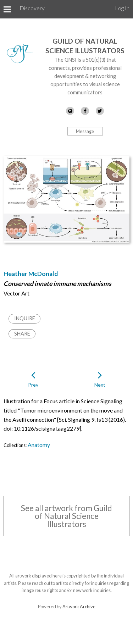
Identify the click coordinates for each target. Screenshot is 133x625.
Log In (122, 8)
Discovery (32, 8)
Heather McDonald (31, 273)
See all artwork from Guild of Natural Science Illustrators (66, 516)
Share (22, 334)
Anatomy (39, 444)
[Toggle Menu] (7, 9)
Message (85, 131)
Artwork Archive (78, 606)
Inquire (24, 318)
